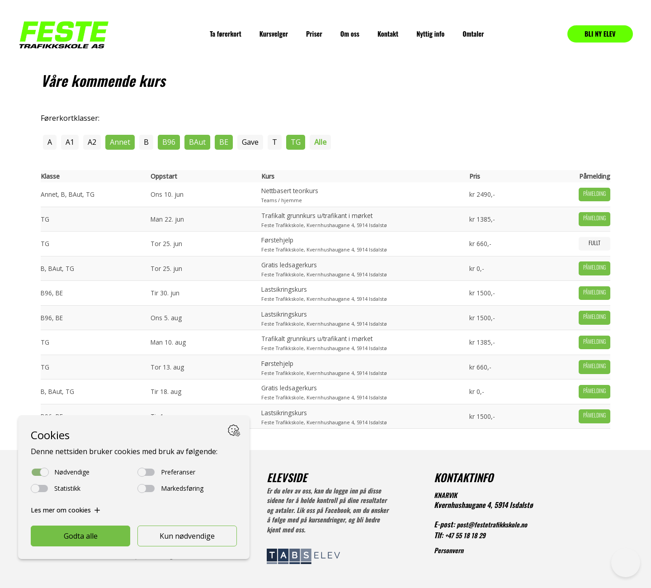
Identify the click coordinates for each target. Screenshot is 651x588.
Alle (320, 142)
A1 (70, 142)
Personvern (448, 551)
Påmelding (594, 194)
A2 (92, 142)
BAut (197, 142)
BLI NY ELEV (600, 33)
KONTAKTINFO (463, 479)
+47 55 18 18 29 (465, 536)
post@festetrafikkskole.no (492, 525)
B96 (168, 142)
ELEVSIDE (287, 479)
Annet (120, 142)
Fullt (594, 244)
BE (223, 142)
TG (296, 142)
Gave (250, 142)
